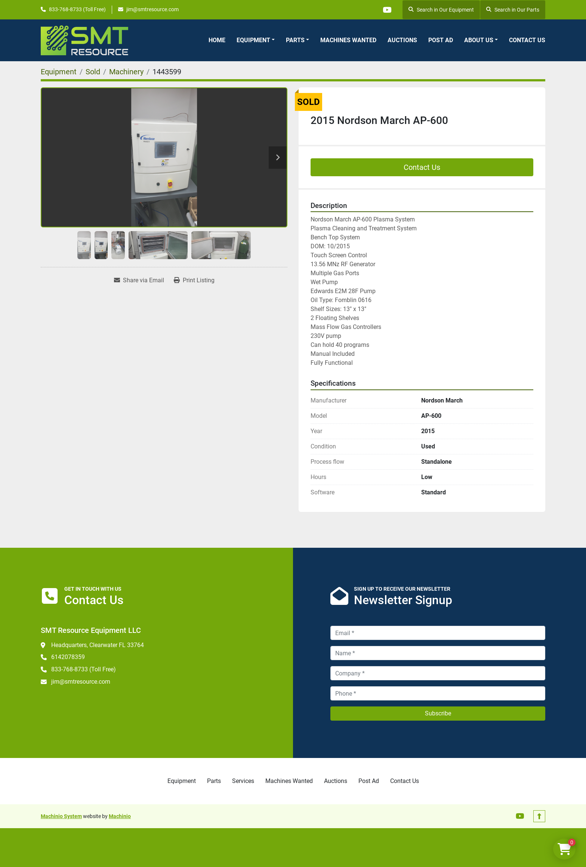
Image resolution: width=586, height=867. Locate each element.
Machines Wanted (348, 40)
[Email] (437, 633)
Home (217, 40)
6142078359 (68, 657)
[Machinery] (126, 71)
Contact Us (527, 40)
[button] (256, 40)
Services (243, 780)
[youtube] (386, 9)
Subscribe (438, 713)
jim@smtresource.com (152, 9)
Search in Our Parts (512, 10)
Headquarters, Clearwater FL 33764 (97, 645)
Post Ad (440, 40)
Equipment (253, 40)
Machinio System (61, 816)
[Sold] (93, 71)
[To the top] (539, 816)
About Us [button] (478, 40)
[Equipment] (59, 71)
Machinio (120, 816)
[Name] (437, 653)
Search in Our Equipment (441, 10)
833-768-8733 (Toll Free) (77, 9)
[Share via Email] (139, 280)
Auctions (402, 40)
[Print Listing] (194, 280)
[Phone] (437, 693)
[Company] (437, 673)
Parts (295, 40)
